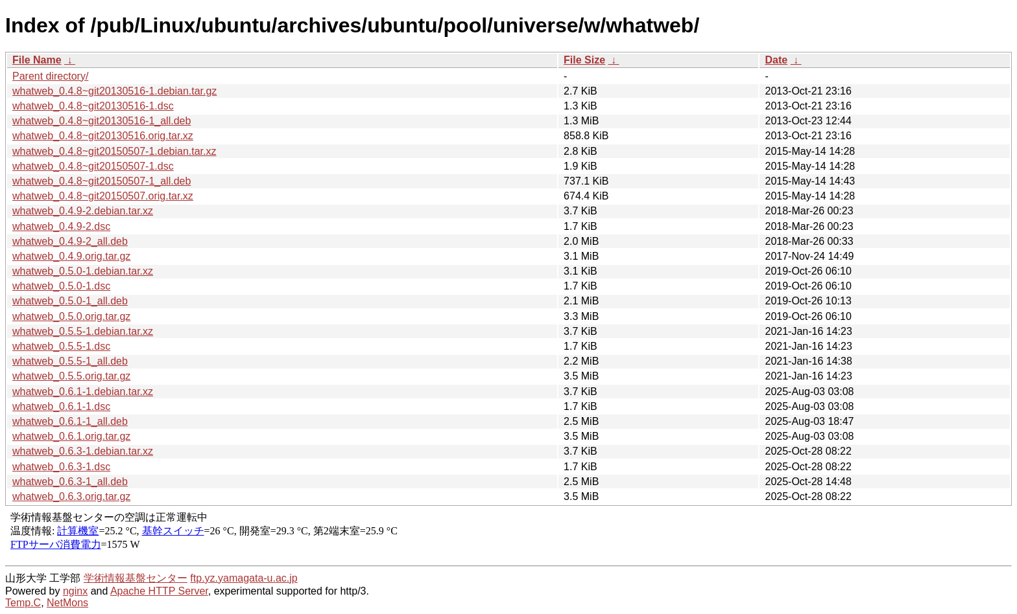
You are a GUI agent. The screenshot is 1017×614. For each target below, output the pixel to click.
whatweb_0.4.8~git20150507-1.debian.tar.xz (114, 151)
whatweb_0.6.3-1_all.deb (70, 481)
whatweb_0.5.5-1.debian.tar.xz (82, 331)
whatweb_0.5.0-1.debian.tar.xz (82, 271)
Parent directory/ (50, 76)
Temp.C (23, 602)
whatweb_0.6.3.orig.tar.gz (71, 496)
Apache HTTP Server (159, 591)
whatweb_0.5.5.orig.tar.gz (71, 375)
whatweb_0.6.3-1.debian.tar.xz (82, 451)
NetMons (67, 602)
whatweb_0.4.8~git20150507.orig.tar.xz (102, 195)
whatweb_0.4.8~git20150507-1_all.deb (101, 181)
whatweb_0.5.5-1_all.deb (70, 361)
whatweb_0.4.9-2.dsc (61, 226)
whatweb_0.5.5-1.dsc (61, 346)
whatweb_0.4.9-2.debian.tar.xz (82, 210)
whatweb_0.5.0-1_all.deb (70, 300)
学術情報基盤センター (135, 578)
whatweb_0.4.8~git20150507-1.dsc (93, 166)
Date (776, 59)
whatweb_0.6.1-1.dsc (61, 406)
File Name (37, 59)
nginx (75, 591)
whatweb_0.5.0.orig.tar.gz (71, 316)
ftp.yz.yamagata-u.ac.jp (243, 578)
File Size (584, 59)
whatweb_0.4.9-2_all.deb (70, 241)
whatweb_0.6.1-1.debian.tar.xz (82, 391)
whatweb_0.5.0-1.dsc (61, 285)
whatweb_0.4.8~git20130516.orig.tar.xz (102, 135)
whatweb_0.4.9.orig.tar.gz (71, 256)
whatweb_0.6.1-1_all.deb (70, 421)
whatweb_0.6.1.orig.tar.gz (71, 436)
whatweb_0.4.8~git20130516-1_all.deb (101, 120)
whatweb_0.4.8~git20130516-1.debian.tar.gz (114, 91)
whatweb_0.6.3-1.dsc (61, 466)
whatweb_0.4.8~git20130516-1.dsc (93, 105)
